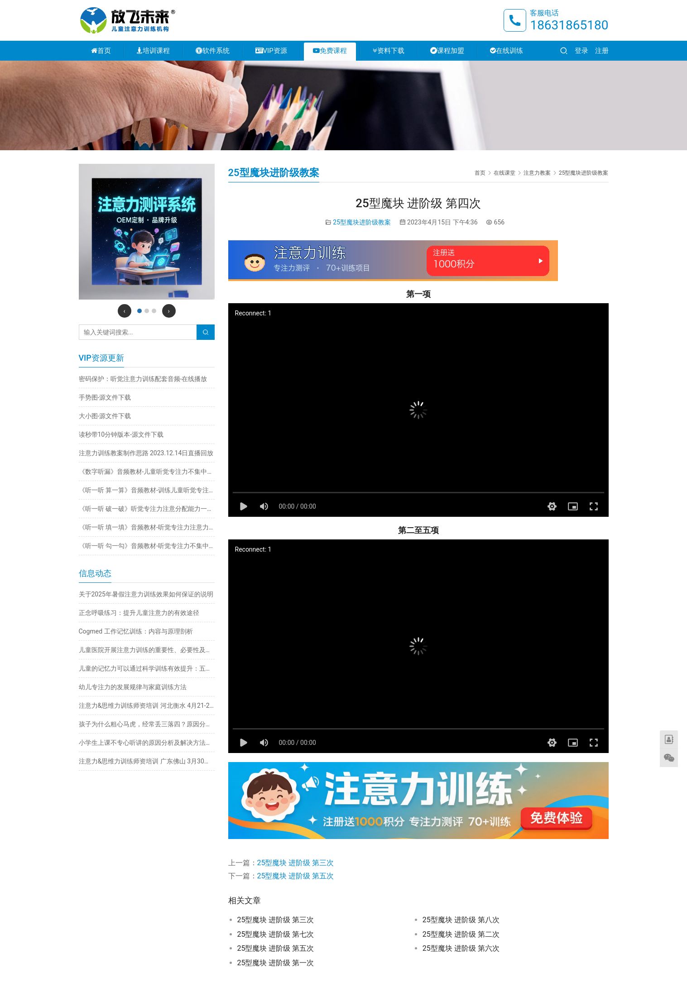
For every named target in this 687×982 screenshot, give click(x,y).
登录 (581, 51)
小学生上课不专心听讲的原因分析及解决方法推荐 (147, 742)
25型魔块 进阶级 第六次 (461, 948)
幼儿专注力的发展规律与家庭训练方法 (133, 687)
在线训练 (506, 51)
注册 (602, 51)
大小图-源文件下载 (105, 415)
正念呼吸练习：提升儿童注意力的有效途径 (139, 612)
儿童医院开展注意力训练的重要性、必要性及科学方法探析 (147, 649)
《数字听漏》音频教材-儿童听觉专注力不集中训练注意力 (147, 471)
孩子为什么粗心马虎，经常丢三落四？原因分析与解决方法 (147, 724)
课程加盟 (447, 51)
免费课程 (330, 51)
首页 (101, 51)
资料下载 (388, 51)
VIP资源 (271, 51)
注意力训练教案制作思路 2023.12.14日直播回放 (146, 453)
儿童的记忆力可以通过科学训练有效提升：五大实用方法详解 (147, 668)
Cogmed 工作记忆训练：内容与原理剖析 (136, 631)
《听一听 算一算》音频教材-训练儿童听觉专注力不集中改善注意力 (147, 490)
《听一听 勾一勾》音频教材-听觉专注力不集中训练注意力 (147, 545)
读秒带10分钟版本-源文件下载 (121, 434)
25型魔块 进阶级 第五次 (295, 876)
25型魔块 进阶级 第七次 (275, 934)
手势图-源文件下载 (105, 397)
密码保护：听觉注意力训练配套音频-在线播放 (143, 378)
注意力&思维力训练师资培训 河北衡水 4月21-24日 (147, 705)
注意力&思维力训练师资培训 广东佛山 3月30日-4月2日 (147, 761)
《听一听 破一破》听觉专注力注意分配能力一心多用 (147, 508)
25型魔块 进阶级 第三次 (295, 862)
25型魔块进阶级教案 (362, 222)
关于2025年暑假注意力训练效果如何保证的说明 (146, 594)
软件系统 (213, 51)
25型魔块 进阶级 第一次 (275, 962)
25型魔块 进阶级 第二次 (461, 934)
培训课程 (153, 51)
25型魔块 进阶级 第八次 (461, 919)
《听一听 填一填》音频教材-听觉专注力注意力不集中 (147, 527)
